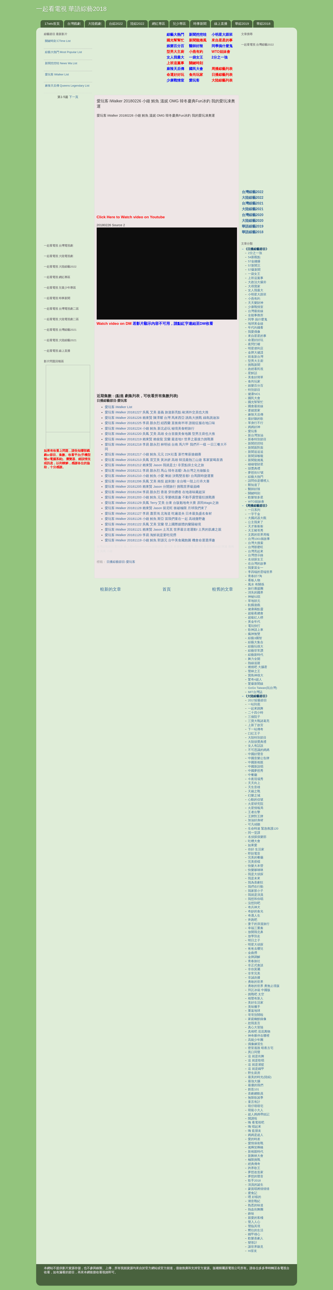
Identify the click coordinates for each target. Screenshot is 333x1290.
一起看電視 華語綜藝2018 (71, 8)
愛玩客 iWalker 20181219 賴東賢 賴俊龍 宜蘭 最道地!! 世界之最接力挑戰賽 (159, 439)
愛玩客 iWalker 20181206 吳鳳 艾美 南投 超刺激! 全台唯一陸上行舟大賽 (157, 481)
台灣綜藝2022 (253, 192)
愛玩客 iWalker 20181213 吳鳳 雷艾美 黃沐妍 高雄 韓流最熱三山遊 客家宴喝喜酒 (164, 460)
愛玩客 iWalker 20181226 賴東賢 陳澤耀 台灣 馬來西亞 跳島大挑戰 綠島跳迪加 (162, 417)
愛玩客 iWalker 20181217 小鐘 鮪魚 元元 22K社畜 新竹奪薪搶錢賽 (153, 454)
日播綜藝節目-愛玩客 (121, 561)
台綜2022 (116, 23)
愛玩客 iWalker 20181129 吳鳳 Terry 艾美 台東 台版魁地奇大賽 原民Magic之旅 (162, 503)
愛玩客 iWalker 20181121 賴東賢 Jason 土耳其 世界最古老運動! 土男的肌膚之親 (163, 529)
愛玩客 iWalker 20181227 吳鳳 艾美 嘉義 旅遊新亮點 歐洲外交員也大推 (157, 412)
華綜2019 (242, 23)
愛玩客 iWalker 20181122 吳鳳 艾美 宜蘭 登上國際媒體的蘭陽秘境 (153, 524)
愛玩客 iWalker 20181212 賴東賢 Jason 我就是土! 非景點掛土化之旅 (154, 465)
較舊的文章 (222, 589)
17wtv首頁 (52, 23)
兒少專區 (179, 23)
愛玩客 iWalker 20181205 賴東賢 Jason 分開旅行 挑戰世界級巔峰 (152, 486)
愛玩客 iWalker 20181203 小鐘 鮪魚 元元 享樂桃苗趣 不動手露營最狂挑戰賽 (160, 497)
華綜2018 (263, 23)
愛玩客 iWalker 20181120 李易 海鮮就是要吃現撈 (140, 535)
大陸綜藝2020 (253, 220)
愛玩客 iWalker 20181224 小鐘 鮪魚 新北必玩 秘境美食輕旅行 (150, 428)
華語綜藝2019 (253, 226)
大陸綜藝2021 (253, 209)
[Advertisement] (132, 59)
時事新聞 (200, 23)
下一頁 (73, 97)
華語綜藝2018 (253, 232)
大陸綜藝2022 (253, 197)
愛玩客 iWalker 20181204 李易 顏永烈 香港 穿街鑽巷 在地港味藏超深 (155, 492)
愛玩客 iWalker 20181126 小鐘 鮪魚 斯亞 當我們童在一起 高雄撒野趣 (155, 519)
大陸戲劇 (94, 23)
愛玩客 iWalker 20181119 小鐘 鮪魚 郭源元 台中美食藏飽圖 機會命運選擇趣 (160, 540)
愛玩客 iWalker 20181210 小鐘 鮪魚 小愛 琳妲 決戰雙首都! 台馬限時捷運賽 (159, 476)
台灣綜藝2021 (253, 203)
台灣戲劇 (73, 23)
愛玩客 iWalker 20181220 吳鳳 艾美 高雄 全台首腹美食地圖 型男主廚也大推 (160, 433)
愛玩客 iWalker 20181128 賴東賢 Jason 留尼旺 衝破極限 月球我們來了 (156, 508)
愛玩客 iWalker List (118, 407)
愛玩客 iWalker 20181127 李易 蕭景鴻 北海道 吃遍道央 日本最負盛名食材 (158, 513)
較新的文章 (110, 589)
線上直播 (220, 23)
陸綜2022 (137, 23)
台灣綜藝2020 (253, 215)
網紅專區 (158, 23)
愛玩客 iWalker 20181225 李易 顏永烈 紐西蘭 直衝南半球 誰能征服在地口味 (160, 423)
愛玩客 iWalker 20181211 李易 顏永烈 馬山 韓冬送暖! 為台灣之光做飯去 (157, 470)
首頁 (166, 589)
